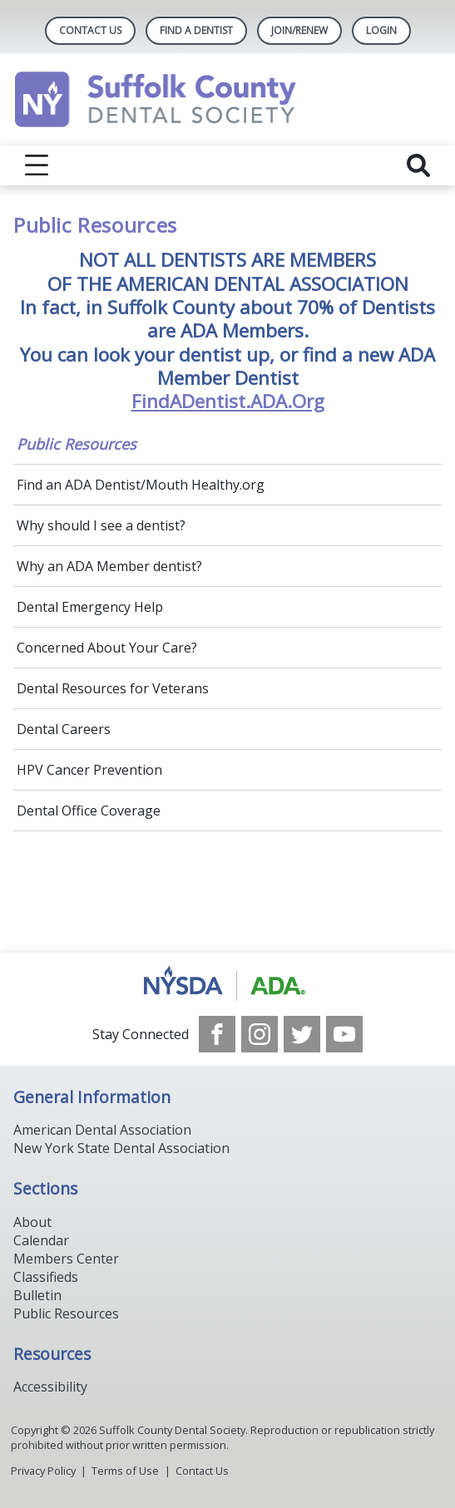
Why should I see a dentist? (101, 525)
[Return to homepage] (227, 99)
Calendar (41, 1240)
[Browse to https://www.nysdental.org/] (227, 984)
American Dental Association (102, 1130)
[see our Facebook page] (217, 1034)
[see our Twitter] (302, 1034)
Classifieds (45, 1277)
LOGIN (381, 30)
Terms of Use (125, 1470)
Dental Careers (64, 729)
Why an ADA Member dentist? (109, 566)
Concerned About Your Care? (107, 647)
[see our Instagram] (259, 1034)
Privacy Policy (43, 1470)
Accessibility (50, 1386)
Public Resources (76, 444)
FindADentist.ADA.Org (227, 401)
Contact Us (90, 30)
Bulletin (37, 1295)
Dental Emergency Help (90, 607)
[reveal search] (418, 165)
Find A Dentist (196, 30)
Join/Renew (299, 30)
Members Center (66, 1258)
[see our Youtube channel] (344, 1034)
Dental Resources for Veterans (113, 688)
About (32, 1222)
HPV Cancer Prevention (89, 770)
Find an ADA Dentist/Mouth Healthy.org (141, 485)
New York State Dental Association (121, 1148)
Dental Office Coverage (89, 810)
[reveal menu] (36, 165)
